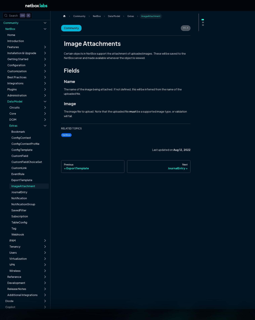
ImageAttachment (23, 186)
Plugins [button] (12, 89)
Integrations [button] (15, 83)
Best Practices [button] (16, 77)
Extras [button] (13, 125)
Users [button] (13, 252)
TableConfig (19, 222)
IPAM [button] (12, 240)
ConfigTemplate (21, 150)
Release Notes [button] (16, 289)
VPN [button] (12, 264)
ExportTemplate (21, 180)
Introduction (15, 41)
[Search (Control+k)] (17, 15)
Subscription (19, 216)
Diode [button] (9, 301)
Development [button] (16, 283)
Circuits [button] (14, 107)
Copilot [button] (10, 307)
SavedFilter (18, 210)
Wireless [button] (15, 270)
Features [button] (13, 47)
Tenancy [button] (14, 246)
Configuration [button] (16, 65)
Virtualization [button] (18, 258)
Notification (19, 198)
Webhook (17, 234)
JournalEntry (19, 192)
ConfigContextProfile (25, 143)
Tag (13, 228)
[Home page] (64, 16)
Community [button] (10, 23)
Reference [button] (14, 277)
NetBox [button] (10, 29)
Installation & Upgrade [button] (21, 53)
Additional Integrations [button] (22, 295)
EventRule (17, 174)
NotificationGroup (23, 204)
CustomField (19, 156)
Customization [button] (17, 71)
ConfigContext (21, 137)
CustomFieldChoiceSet (26, 162)
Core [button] (12, 113)
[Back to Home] (36, 5)
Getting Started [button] (17, 59)
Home (11, 35)
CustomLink (19, 168)
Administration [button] (17, 95)
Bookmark (18, 131)
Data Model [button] (14, 101)
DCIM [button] (12, 119)
